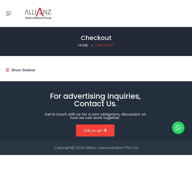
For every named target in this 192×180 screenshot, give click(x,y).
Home (83, 45)
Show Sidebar (21, 70)
